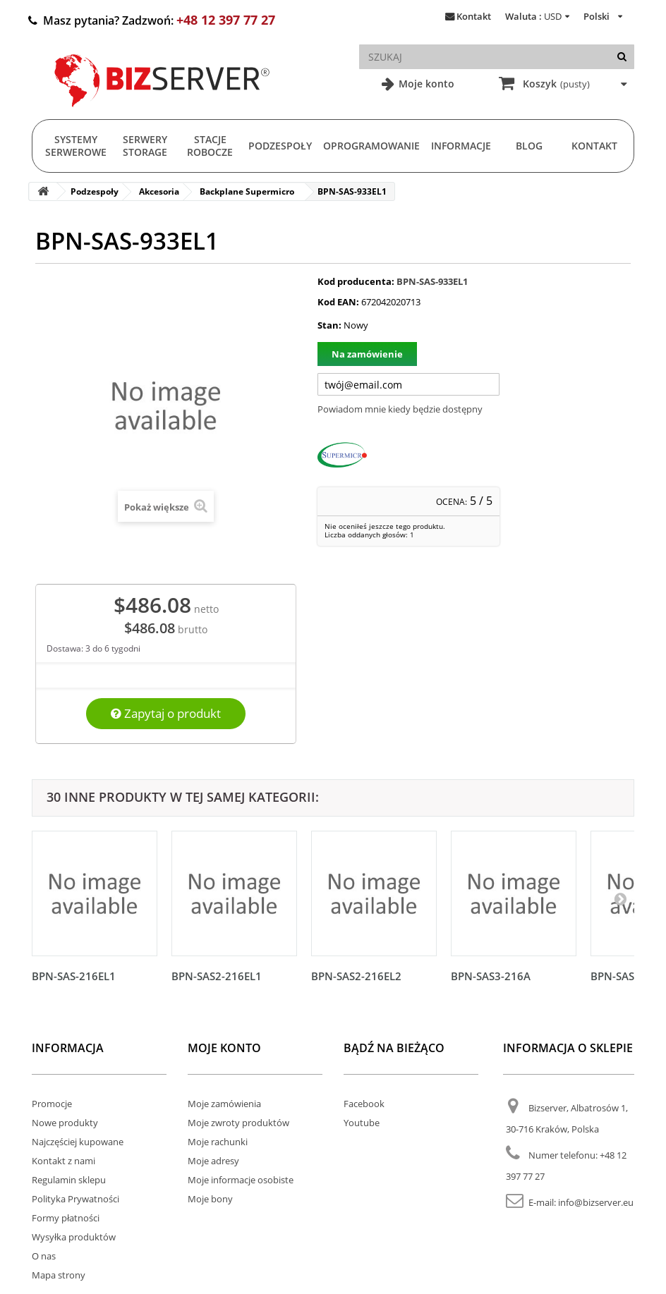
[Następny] (620, 898)
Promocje (52, 1103)
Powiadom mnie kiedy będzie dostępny (400, 409)
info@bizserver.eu (596, 1202)
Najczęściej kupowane (77, 1141)
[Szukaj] (622, 56)
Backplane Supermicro (247, 191)
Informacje (461, 145)
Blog (529, 145)
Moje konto (425, 83)
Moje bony (210, 1198)
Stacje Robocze (210, 146)
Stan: (329, 325)
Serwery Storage (145, 146)
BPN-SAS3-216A (491, 976)
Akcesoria (159, 191)
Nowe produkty (65, 1122)
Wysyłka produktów (74, 1237)
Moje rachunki (218, 1141)
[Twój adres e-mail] (408, 384)
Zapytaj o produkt (166, 713)
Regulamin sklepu (69, 1179)
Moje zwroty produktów (238, 1122)
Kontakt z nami (63, 1160)
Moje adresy (213, 1160)
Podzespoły (280, 145)
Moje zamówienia (224, 1103)
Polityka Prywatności (75, 1198)
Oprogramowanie (371, 145)
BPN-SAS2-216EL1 (216, 976)
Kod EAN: (338, 301)
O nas (44, 1256)
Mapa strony (58, 1275)
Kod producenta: (355, 281)
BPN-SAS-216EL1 (74, 976)
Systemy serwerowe (76, 146)
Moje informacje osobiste (240, 1179)
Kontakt (473, 16)
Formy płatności (65, 1217)
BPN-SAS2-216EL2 (356, 976)
